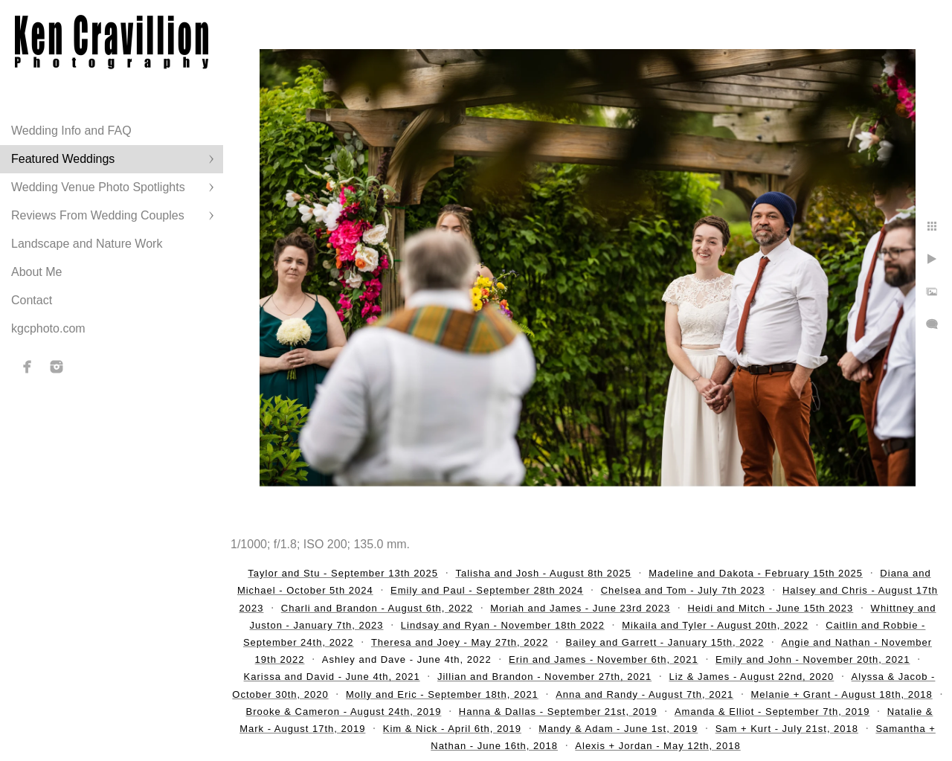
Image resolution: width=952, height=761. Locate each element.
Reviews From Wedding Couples (97, 215)
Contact (31, 300)
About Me (36, 272)
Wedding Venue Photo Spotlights (98, 187)
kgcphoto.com (48, 328)
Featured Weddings (63, 158)
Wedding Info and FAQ (71, 130)
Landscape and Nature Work (86, 243)
